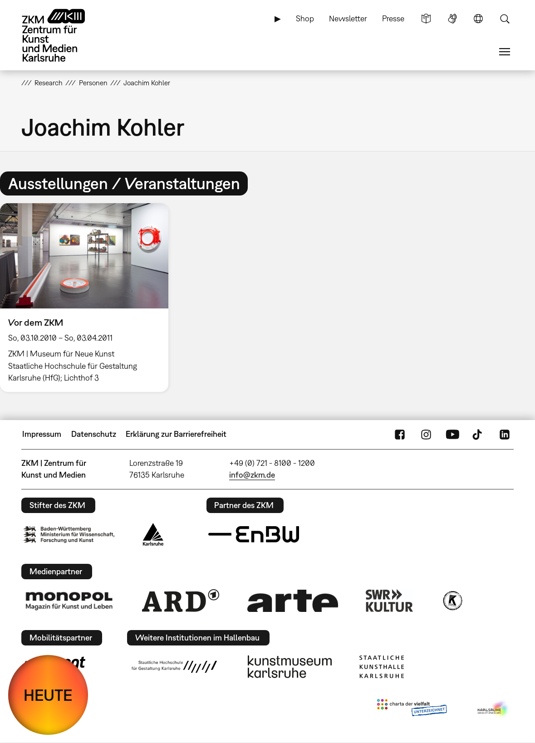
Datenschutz (93, 434)
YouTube (452, 434)
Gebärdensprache (452, 18)
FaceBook (400, 434)
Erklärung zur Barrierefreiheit (176, 434)
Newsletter (348, 18)
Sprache (478, 18)
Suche (505, 18)
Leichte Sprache (426, 18)
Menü (505, 51)
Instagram (426, 434)
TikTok (478, 434)
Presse (393, 18)
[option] (88, 297)
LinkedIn (505, 434)
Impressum (41, 434)
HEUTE (48, 695)
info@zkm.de (252, 474)
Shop (305, 18)
